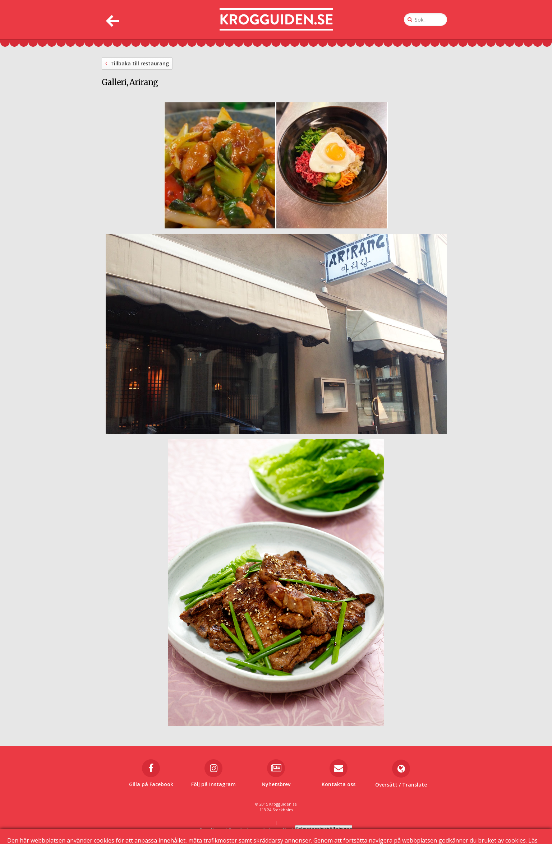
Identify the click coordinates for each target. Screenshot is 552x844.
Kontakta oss (212, 829)
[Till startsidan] (276, 19)
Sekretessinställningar (323, 829)
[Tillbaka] (111, 19)
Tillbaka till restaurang (137, 63)
